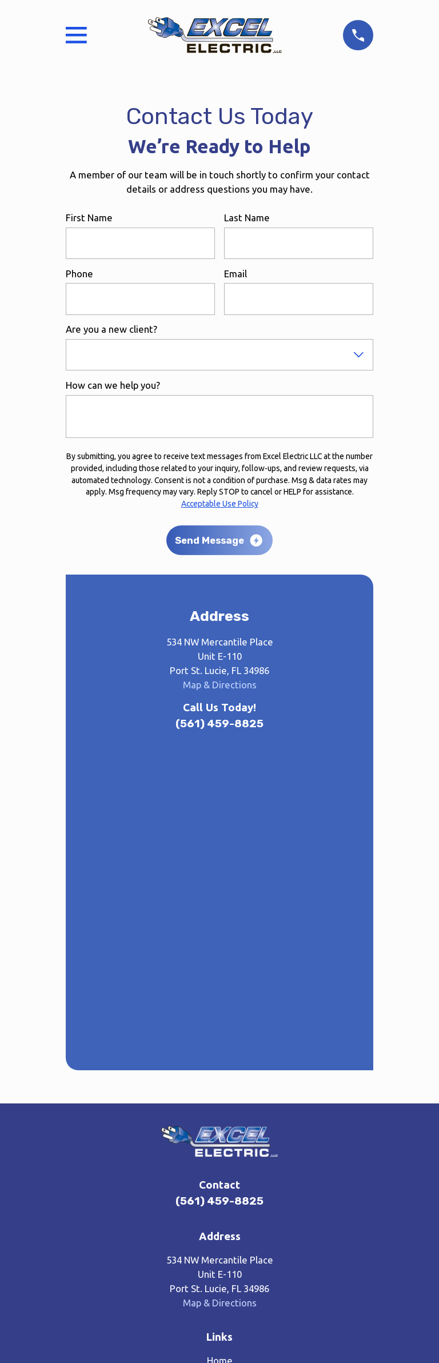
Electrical (220, 1089)
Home (220, 1052)
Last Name (247, 217)
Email (235, 273)
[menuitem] (167, 1305)
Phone (79, 273)
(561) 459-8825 (219, 723)
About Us (220, 1071)
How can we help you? (113, 385)
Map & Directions (220, 684)
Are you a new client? (111, 329)
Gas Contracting (219, 1107)
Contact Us (220, 1144)
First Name (89, 217)
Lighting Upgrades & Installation (220, 1126)
